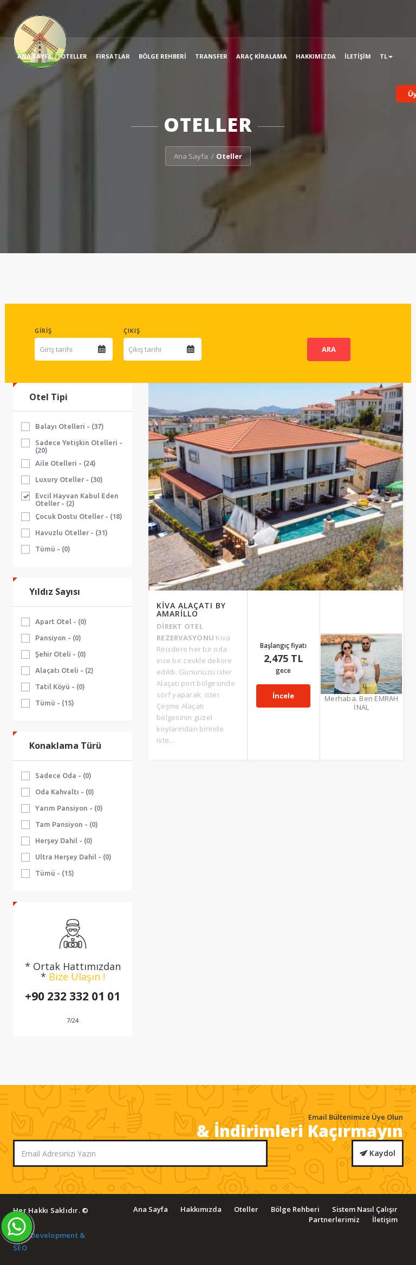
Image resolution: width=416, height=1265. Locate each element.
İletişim (357, 56)
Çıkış (131, 330)
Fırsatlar (113, 56)
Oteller (74, 56)
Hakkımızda (316, 56)
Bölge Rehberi (162, 56)
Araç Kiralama (261, 56)
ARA (329, 349)
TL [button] (386, 56)
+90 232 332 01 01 (72, 996)
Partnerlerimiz (334, 1219)
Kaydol (377, 1153)
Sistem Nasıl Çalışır (365, 1209)
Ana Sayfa (34, 56)
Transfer (211, 56)
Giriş (43, 330)
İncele (286, 493)
